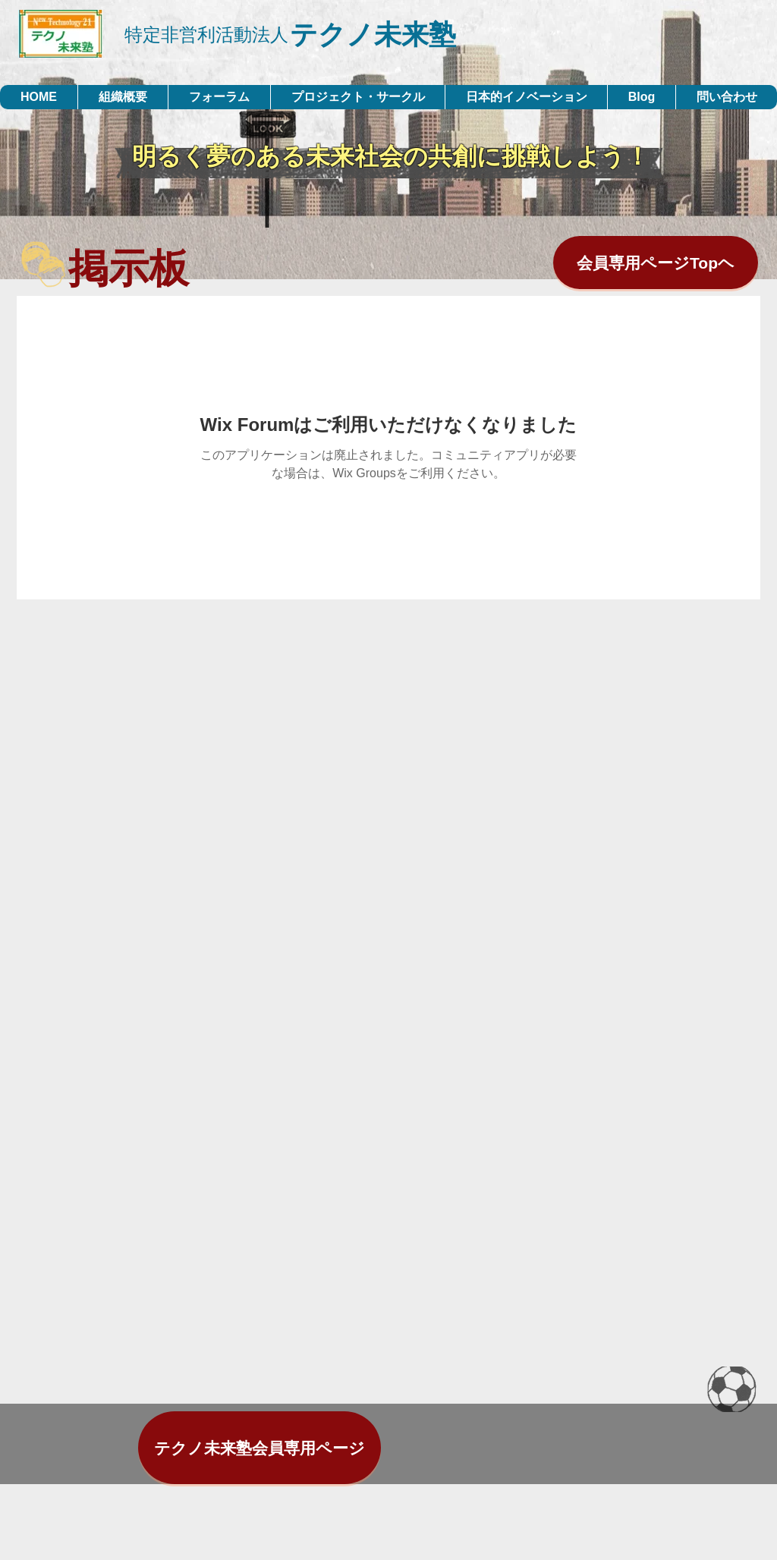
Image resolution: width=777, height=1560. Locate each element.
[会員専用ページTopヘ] (655, 262)
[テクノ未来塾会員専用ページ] (259, 1447)
